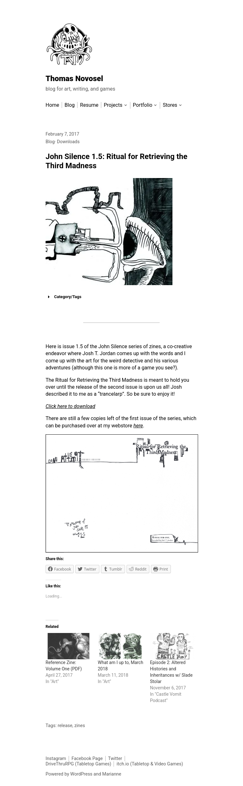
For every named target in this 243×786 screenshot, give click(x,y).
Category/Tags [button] (63, 297)
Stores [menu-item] (170, 105)
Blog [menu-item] (70, 105)
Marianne (111, 774)
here (138, 426)
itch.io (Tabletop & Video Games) (149, 764)
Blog (50, 141)
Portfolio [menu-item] (143, 105)
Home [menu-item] (52, 105)
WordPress (81, 774)
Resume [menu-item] (89, 105)
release (65, 725)
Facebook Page (87, 758)
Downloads (68, 141)
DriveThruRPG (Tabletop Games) (78, 764)
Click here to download (70, 406)
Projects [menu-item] (113, 105)
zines (79, 725)
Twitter (115, 758)
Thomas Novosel (74, 78)
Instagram (56, 758)
